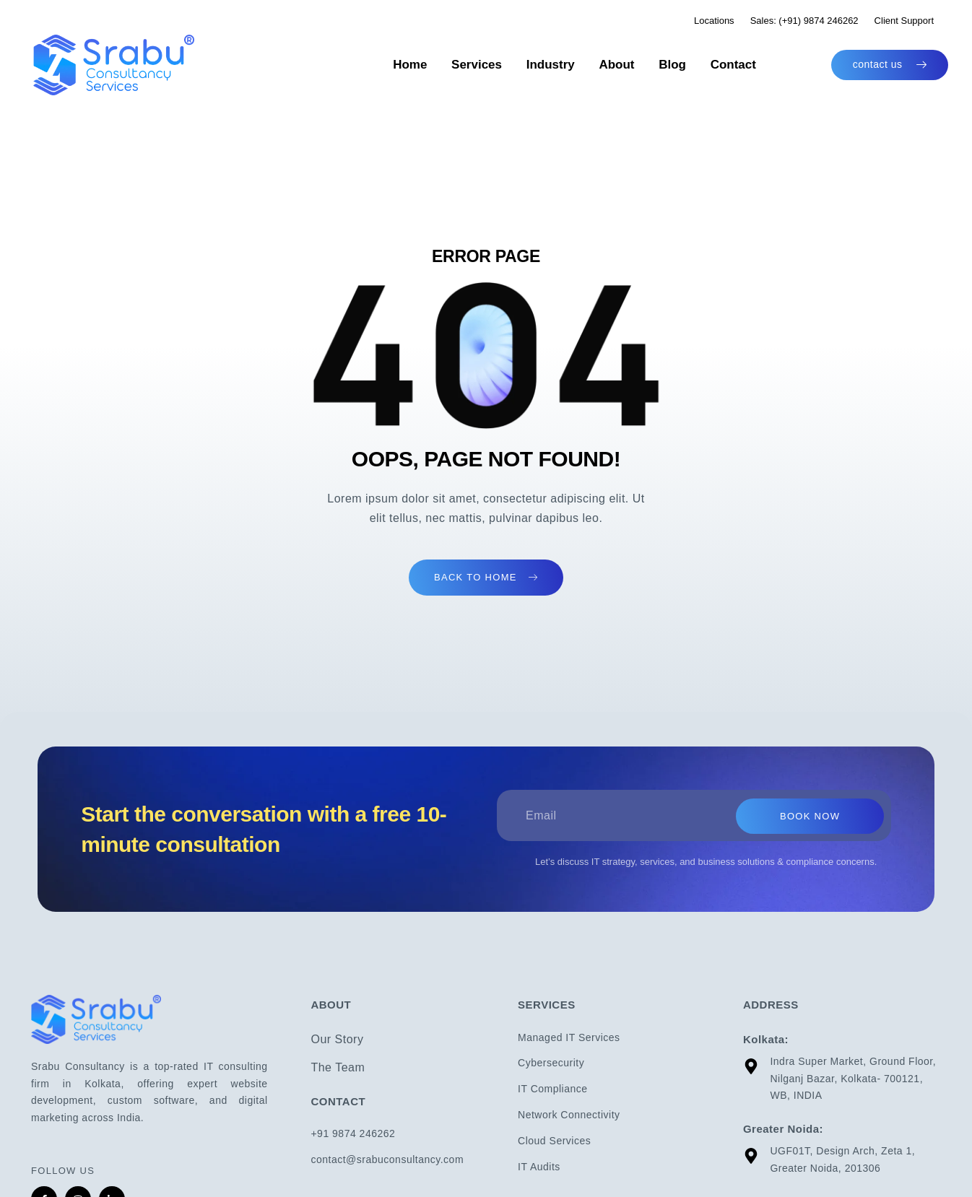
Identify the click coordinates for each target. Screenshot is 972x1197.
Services (505, 64)
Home (446, 64)
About (631, 64)
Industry (572, 64)
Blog (680, 64)
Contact (734, 64)
